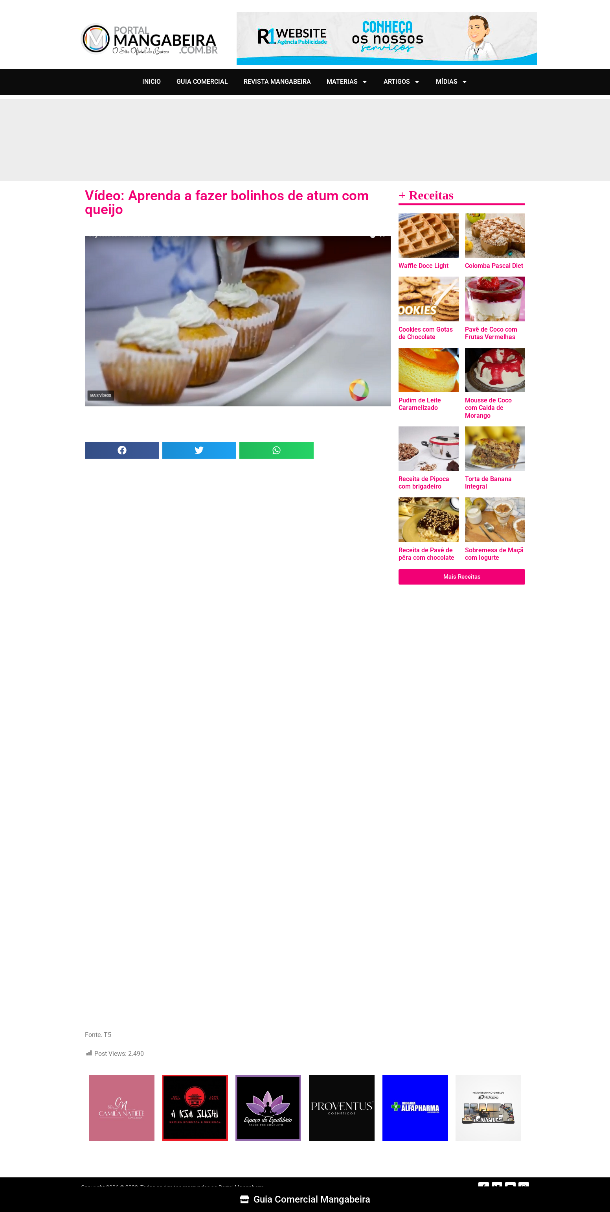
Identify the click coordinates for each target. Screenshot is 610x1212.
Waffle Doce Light (423, 265)
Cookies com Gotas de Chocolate (426, 333)
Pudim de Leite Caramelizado (420, 404)
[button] (122, 450)
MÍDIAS (452, 82)
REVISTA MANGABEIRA (277, 81)
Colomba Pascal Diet (494, 265)
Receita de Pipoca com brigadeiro (424, 482)
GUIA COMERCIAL (202, 81)
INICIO (151, 81)
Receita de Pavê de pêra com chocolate (426, 553)
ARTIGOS (402, 82)
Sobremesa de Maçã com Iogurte (494, 553)
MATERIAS (347, 82)
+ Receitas (426, 195)
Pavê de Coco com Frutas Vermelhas (491, 333)
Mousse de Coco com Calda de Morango (488, 408)
